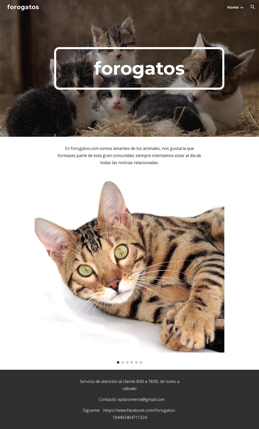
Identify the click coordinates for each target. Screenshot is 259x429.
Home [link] (233, 7)
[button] (253, 7)
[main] (139, 68)
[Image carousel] (129, 272)
